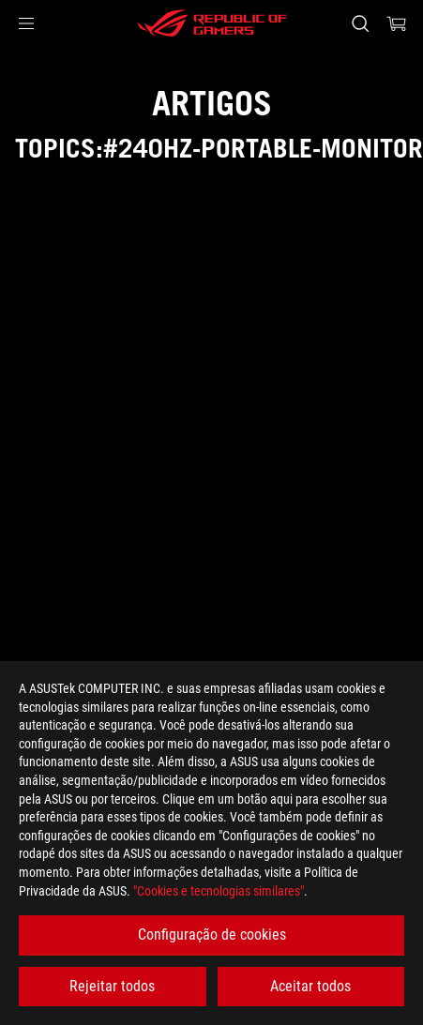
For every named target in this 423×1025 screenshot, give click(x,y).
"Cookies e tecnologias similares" (218, 890)
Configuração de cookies (212, 934)
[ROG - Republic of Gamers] (212, 23)
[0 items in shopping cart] (396, 23)
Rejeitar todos (112, 986)
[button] (26, 23)
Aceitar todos (310, 986)
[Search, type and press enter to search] (359, 23)
